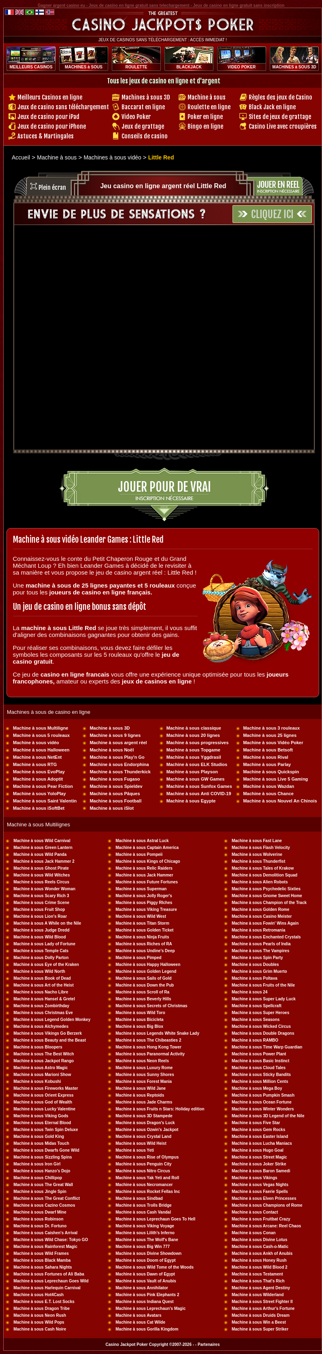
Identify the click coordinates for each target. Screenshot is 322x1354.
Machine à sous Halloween (41, 749)
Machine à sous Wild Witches (41, 875)
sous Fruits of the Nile (273, 985)
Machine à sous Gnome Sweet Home (267, 895)
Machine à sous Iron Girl (36, 1164)
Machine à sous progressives (197, 742)
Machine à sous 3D (110, 728)
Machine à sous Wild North (39, 971)
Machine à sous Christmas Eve (43, 1012)
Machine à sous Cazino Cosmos (44, 1205)
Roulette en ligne (209, 107)
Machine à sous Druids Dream (261, 1315)
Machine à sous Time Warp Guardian (267, 1047)
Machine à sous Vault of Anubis (145, 1281)
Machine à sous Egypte (191, 800)
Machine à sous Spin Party (257, 957)
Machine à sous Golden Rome (260, 909)
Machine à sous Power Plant (259, 1054)
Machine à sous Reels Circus (41, 882)
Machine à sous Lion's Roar (40, 916)
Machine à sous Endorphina (119, 764)
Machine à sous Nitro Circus (142, 1171)
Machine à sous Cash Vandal (143, 1212)
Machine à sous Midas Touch (41, 1143)
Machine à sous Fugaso (115, 779)
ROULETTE (136, 67)
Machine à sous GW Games (195, 779)
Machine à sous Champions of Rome (267, 1205)
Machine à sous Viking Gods (40, 1116)
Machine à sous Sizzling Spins (42, 1157)
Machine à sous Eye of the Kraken (46, 964)
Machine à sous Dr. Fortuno (39, 1226)
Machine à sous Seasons (255, 1019)
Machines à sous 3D (146, 97)
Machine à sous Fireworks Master (45, 1088)
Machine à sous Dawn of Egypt (145, 1274)
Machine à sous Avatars (138, 1315)
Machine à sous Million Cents (260, 1081)
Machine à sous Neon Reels (142, 1061)
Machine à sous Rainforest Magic (45, 1246)
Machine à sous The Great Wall (43, 1184)
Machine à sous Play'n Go (117, 757)
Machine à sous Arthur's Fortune (263, 1308)
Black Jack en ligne (272, 107)
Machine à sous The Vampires (260, 951)
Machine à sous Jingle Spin (39, 1191)
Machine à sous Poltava (254, 978)
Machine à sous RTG (35, 764)
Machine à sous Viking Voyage (144, 1226)
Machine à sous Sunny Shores (144, 1074)
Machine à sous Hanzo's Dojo (41, 1171)
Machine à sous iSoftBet (38, 808)
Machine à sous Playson (192, 771)
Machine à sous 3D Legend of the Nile (268, 1116)
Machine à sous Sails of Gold (143, 978)
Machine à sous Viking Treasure (146, 909)
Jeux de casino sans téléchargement (63, 107)
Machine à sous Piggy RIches (143, 902)
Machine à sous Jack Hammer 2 (44, 861)
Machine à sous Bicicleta (139, 1019)
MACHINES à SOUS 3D (294, 67)
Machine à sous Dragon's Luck (145, 1123)
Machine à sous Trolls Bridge (143, 1205)
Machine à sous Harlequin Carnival (47, 1288)
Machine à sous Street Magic (259, 1157)
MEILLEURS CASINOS (30, 67)
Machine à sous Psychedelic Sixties (266, 889)
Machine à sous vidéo (36, 742)
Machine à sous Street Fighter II (262, 1301)
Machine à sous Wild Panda (39, 854)
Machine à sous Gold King (38, 1136)
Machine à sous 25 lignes (269, 735)
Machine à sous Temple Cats (40, 951)
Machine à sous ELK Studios (196, 764)
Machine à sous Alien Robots (260, 882)
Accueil (21, 157)
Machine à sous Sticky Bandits (261, 1074)
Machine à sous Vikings (254, 1178)
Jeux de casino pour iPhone (51, 126)
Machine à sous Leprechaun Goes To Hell (155, 1219)
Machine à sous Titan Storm (142, 923)
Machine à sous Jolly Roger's (143, 895)
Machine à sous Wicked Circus (261, 1026)
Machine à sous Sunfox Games (199, 786)
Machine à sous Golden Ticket (144, 930)
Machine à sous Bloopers (37, 1047)
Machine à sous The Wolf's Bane (146, 1239)
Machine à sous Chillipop (37, 1178)
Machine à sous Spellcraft (256, 1006)
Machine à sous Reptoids (139, 1095)
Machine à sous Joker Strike (259, 1164)
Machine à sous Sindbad (139, 1198)
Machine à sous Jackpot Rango (43, 1061)
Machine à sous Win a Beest (259, 1322)
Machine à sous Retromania (258, 930)
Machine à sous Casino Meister (262, 916)
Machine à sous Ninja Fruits (142, 937)
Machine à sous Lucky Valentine (44, 1109)
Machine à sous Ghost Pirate (41, 868)
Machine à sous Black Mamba (41, 1260)
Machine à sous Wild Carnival (41, 840)
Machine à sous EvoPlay (39, 771)
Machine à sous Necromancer (144, 1184)
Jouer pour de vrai (164, 487)
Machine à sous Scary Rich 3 (41, 895)
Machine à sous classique (193, 728)
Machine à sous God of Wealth (42, 1102)
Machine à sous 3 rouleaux (271, 728)
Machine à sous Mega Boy (257, 1088)
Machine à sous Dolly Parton (40, 957)
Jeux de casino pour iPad (48, 117)
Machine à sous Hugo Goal (258, 1150)
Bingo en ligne (205, 126)
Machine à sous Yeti (134, 1150)
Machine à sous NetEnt (37, 757)
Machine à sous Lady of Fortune (44, 944)
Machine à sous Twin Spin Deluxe (45, 1129)
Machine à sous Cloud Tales (259, 1067)
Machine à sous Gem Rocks (258, 1129)
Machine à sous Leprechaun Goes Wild (51, 1281)
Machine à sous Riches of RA (143, 944)
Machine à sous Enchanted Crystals (266, 937)
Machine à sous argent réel (118, 742)
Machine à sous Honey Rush (259, 1260)
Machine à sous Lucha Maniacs (262, 1143)
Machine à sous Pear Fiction (43, 786)
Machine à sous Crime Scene (41, 902)
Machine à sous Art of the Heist (43, 985)
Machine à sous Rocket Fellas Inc (147, 1191)
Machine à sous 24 (249, 992)
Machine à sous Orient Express (43, 1095)
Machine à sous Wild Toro (140, 1012)
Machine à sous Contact (255, 1212)
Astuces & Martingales (45, 136)
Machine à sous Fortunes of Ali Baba (48, 1274)
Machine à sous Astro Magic (40, 1067)
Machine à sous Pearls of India (261, 944)
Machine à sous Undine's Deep (145, 951)
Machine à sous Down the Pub (144, 985)
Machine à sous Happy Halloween (147, 964)
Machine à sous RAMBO (255, 1040)
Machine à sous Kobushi (37, 1081)
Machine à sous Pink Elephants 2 (147, 1294)
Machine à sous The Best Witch (43, 1054)
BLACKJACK (188, 67)
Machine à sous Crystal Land (143, 1136)
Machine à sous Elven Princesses (264, 1198)
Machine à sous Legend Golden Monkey (51, 1019)
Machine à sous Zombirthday (41, 1006)
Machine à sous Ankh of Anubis (262, 1253)
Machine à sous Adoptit (38, 779)
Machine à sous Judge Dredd (41, 930)
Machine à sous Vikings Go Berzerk (47, 1033)
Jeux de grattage (143, 126)
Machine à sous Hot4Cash (38, 1294)
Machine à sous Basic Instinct (260, 1061)
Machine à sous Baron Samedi (261, 1171)
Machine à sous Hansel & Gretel (44, 999)
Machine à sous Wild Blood (39, 937)
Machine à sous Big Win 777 (142, 1246)
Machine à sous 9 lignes (115, 735)
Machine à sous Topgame (193, 749)
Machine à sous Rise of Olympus (147, 1157)
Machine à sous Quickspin (271, 771)
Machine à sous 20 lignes (193, 735)
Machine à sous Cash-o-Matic (260, 1246)
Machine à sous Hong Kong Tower (148, 1047)
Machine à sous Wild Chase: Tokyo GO (50, 1239)
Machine (240, 985)
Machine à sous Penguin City (143, 1164)
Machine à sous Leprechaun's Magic (150, 1308)
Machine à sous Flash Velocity (261, 847)
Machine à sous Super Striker (260, 1329)
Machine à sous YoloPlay (39, 793)
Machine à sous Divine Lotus (259, 1239)
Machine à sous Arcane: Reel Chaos (266, 1226)
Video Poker (136, 117)
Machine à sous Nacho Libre (40, 992)
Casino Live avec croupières (283, 126)
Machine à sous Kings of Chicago (147, 861)
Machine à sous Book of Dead (42, 978)
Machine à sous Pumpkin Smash (263, 1095)
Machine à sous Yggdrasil (193, 757)
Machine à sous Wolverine (257, 854)
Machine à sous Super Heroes (260, 1012)
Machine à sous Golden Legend (145, 971)
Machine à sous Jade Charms (143, 1102)
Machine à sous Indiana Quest (144, 1301)
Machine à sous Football (115, 800)
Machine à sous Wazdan (268, 786)
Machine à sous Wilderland (258, 1294)
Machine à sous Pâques (115, 793)
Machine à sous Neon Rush (39, 1315)
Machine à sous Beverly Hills (143, 999)
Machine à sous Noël (112, 749)
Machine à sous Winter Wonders (263, 1109)
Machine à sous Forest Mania (143, 1081)
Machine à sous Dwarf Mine (39, 1212)
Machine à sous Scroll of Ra (142, 992)
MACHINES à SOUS (83, 67)
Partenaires (209, 1344)
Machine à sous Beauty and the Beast (49, 1040)
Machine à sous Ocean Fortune (262, 1102)
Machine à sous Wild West (140, 916)
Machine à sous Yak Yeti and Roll (147, 1178)
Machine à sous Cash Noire (39, 1329)
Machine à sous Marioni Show (42, 1074)
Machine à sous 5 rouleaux (41, 735)
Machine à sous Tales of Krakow (263, 868)
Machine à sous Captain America (147, 847)
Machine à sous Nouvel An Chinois (280, 800)
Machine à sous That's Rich (258, 1281)
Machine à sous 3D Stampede (144, 1116)
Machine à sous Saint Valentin (45, 800)
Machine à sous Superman (140, 889)
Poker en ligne (205, 117)
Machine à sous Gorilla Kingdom (146, 1329)
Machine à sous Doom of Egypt (145, 1260)
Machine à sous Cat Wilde (140, 1322)
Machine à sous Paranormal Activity (150, 1054)
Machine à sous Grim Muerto (259, 971)
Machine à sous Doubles (255, 964)
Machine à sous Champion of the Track (269, 902)
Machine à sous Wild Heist (140, 1143)
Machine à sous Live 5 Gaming (275, 779)
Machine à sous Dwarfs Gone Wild (46, 1150)
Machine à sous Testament (257, 1274)
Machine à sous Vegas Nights (260, 1184)
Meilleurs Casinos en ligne (49, 97)
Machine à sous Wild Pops (38, 1322)
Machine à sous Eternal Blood (42, 1123)
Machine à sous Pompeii (138, 854)
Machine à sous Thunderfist (258, 861)
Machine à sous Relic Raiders (144, 868)
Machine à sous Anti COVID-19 (198, 793)
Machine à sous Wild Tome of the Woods (154, 1267)
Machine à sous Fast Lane (257, 840)
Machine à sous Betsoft (268, 749)
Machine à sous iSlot (112, 808)
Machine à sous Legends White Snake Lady (157, 1033)
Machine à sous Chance (268, 793)
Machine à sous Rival (265, 757)
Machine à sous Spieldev (116, 786)
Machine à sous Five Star (256, 1123)
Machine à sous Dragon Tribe (41, 1308)
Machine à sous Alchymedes (40, 1026)
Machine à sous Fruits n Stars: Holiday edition (159, 1109)
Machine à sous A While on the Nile (47, 923)
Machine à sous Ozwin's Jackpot (146, 1129)
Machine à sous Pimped (138, 957)
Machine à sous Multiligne (40, 728)
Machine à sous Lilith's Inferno (145, 1233)
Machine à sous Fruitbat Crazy (261, 1219)
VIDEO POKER (242, 67)
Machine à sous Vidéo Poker (273, 742)
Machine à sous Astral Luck (141, 840)
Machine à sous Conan (253, 1233)
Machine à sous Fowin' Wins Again (265, 923)
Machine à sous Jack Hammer (144, 875)
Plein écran (52, 187)
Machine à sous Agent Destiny (261, 1288)
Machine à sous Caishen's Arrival (45, 1233)
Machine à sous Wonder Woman (44, 889)
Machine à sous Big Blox (139, 1026)
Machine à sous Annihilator (141, 1288)
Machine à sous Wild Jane (140, 1088)
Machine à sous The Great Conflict (46, 1198)
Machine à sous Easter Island (260, 1136)
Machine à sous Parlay (267, 764)
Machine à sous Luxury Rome (144, 1067)
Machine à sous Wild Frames (41, 1253)
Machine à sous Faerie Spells (260, 1191)
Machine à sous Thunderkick (120, 771)
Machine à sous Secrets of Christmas (151, 1006)
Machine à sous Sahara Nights (42, 1267)
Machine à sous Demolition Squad (264, 875)
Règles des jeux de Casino (280, 97)
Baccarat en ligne (143, 107)
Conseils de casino (145, 136)
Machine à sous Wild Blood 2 (260, 1267)
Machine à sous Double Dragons (263, 1033)
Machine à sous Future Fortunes (146, 882)
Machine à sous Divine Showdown (148, 1253)
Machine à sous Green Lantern (43, 847)
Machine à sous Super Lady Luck (264, 999)
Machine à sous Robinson (38, 1219)
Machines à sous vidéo (113, 157)
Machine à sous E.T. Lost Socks (44, 1301)
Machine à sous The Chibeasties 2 (148, 1040)
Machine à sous (207, 97)
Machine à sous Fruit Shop (39, 909)
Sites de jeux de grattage (280, 117)
